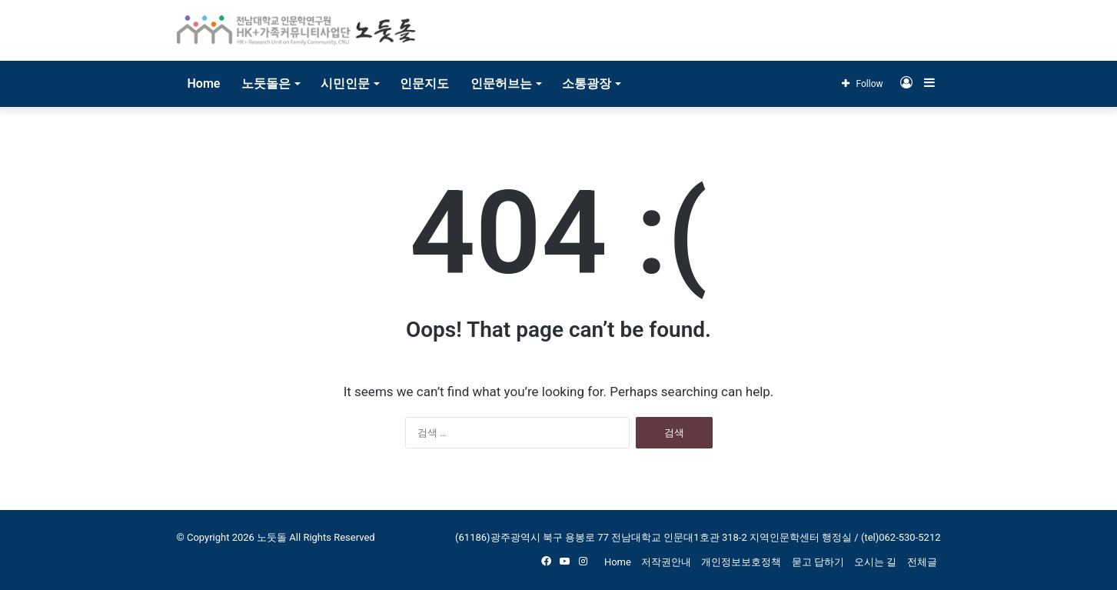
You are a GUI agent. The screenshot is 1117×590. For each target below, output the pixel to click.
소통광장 (586, 83)
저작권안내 (666, 562)
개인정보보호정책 (741, 562)
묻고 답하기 (818, 562)
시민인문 (345, 83)
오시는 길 (875, 562)
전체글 (922, 562)
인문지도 (424, 83)
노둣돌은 (266, 83)
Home (204, 83)
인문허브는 (501, 83)
